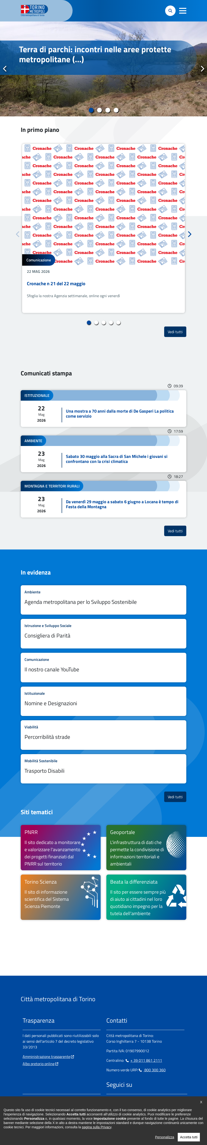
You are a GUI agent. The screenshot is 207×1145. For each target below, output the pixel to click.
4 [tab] (116, 110)
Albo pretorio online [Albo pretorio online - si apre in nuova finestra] (38, 1064)
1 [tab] (91, 110)
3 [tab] (108, 110)
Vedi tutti (177, 332)
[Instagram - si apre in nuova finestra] (117, 1100)
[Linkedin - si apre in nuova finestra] (125, 1100)
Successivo (202, 69)
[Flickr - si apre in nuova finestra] (155, 1100)
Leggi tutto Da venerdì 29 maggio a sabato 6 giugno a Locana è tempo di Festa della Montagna (103, 499)
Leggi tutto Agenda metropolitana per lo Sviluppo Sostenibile (103, 600)
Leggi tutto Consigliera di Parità (103, 633)
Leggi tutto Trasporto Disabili (103, 769)
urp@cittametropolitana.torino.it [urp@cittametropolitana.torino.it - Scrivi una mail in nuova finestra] (52, 1115)
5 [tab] (118, 322)
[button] (182, 10)
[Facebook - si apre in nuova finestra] (110, 1100)
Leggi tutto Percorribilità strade (103, 735)
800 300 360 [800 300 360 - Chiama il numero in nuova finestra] (152, 1070)
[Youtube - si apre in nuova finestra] (148, 1100)
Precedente (5, 69)
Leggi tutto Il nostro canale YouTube (103, 667)
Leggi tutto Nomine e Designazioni (103, 701)
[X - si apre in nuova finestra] (140, 1100)
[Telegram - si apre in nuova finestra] (132, 1100)
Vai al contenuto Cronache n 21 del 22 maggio (103, 228)
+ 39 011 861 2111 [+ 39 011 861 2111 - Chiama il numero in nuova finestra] (143, 1060)
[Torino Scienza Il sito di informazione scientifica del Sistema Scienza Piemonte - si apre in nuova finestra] (61, 897)
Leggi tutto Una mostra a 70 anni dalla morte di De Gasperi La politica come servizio (103, 408)
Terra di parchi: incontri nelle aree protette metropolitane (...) (95, 54)
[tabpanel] (103, 68)
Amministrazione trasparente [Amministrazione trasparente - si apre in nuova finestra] (46, 1056)
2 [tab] (99, 110)
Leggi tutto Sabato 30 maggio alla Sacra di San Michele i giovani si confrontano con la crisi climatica (103, 453)
